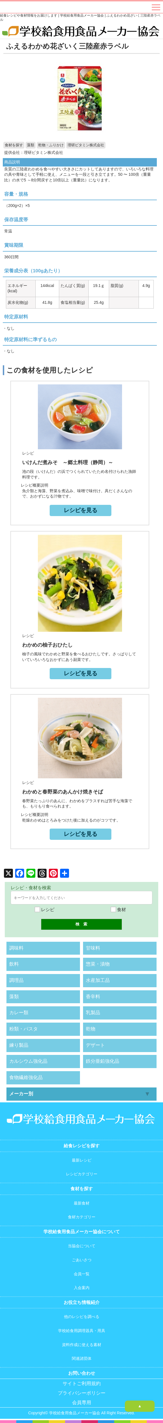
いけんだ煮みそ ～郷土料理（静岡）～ (67, 462)
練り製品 (18, 1045)
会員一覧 (81, 1274)
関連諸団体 (81, 1358)
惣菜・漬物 (98, 964)
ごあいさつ (81, 1260)
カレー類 (18, 1012)
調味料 (16, 948)
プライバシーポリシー (81, 1393)
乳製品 (93, 1012)
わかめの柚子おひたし (47, 645)
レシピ (44, 909)
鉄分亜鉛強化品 (102, 1061)
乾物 (90, 1029)
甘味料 (93, 948)
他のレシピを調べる (81, 1316)
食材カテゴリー (81, 1217)
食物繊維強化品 (26, 1077)
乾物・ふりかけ (51, 145)
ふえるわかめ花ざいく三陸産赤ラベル (67, 46)
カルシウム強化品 (28, 1061)
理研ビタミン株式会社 (86, 145)
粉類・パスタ (23, 1029)
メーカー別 (21, 1093)
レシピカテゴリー (81, 1174)
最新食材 (81, 1203)
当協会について (81, 1246)
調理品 (16, 980)
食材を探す (14, 145)
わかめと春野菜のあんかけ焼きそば (62, 792)
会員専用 (81, 1402)
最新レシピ (81, 1160)
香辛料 (93, 996)
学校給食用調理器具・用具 (81, 1330)
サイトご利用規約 (82, 1383)
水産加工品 (98, 980)
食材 (118, 909)
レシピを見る (80, 510)
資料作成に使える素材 (81, 1344)
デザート (95, 1045)
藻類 (30, 145)
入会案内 (81, 1287)
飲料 (14, 964)
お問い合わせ (81, 1373)
